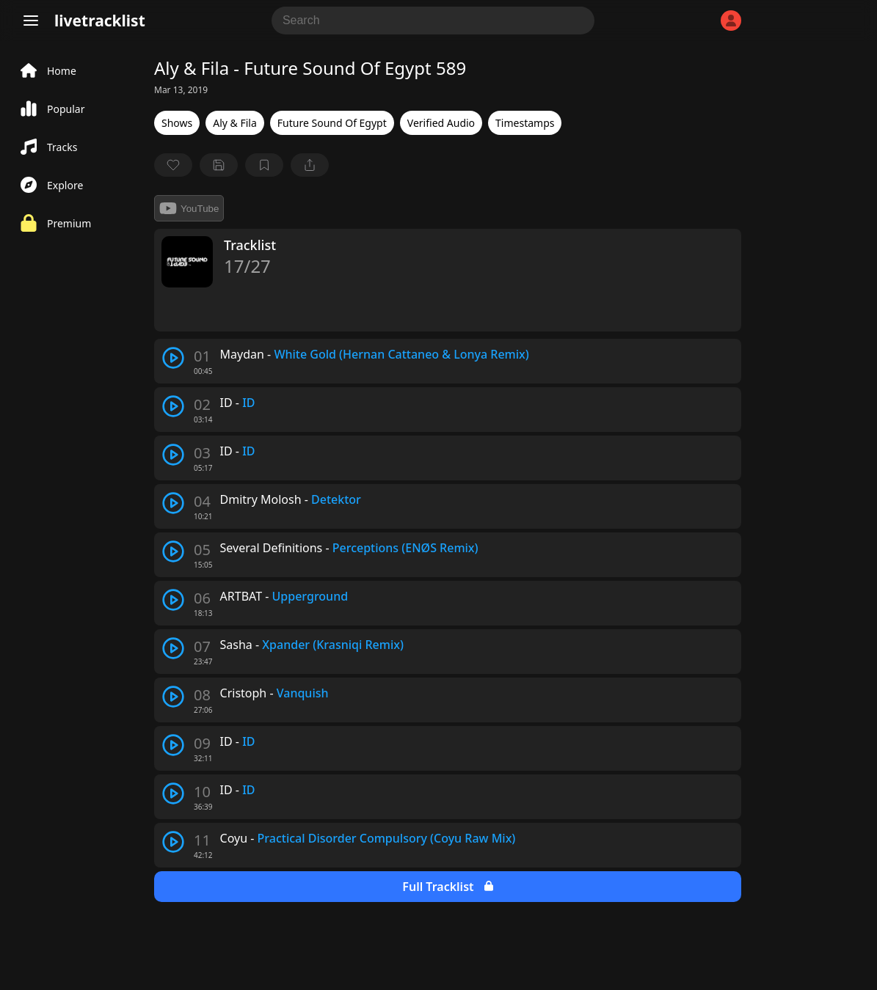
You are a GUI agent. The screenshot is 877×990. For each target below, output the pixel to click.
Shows (176, 123)
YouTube (189, 208)
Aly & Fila (235, 123)
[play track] (173, 358)
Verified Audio (441, 123)
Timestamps (524, 123)
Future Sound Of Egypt (332, 123)
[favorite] (173, 165)
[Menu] (31, 20)
